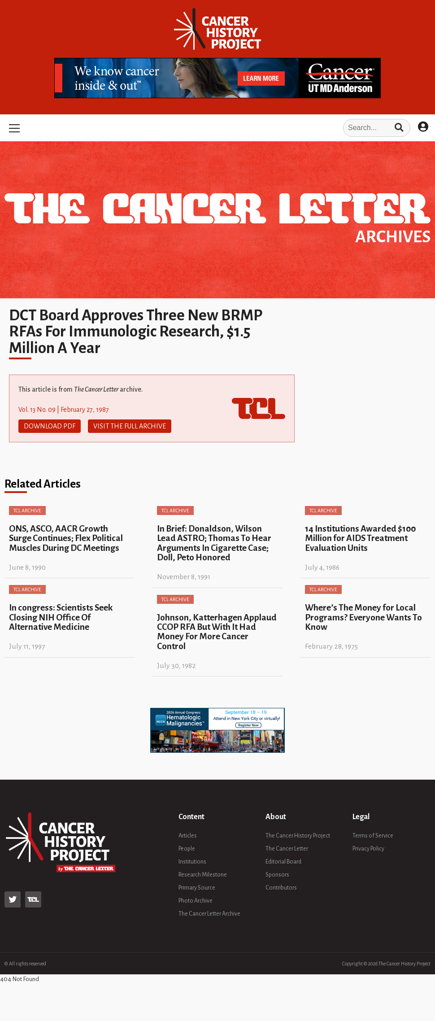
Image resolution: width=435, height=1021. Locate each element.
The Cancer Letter (286, 849)
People (186, 849)
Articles (187, 836)
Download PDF (49, 426)
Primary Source (196, 888)
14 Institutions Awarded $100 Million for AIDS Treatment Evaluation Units (360, 538)
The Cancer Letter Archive (209, 914)
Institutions (192, 862)
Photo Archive (195, 901)
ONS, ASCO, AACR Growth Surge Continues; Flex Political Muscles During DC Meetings (66, 538)
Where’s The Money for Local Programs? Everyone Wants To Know (363, 617)
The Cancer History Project (297, 836)
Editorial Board (283, 862)
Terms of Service (372, 836)
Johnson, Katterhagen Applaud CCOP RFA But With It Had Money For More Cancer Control (217, 632)
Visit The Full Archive (129, 426)
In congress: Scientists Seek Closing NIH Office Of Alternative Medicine (61, 617)
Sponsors (277, 875)
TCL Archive (27, 510)
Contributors (281, 888)
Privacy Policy (368, 849)
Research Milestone (202, 875)
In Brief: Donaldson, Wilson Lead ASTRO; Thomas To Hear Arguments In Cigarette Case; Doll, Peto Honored (214, 543)
